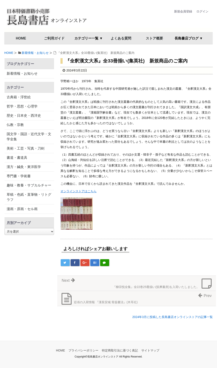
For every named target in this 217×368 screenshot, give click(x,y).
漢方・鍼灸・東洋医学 (24, 167)
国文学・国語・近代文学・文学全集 (29, 136)
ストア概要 (154, 38)
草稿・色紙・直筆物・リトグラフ (29, 197)
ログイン (202, 11)
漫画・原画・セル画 (22, 209)
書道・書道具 (17, 157)
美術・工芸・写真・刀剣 (25, 148)
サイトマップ (150, 350)
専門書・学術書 (19, 176)
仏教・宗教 (15, 125)
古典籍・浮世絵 (19, 97)
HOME (21, 38)
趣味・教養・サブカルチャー (29, 185)
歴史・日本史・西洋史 (24, 115)
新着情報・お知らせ (35, 53)
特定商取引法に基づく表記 (120, 350)
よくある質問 (121, 38)
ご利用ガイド (54, 38)
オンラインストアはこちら (78, 191)
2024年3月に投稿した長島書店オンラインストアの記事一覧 (172, 317)
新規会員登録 (183, 11)
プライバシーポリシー (83, 350)
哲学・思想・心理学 (22, 106)
